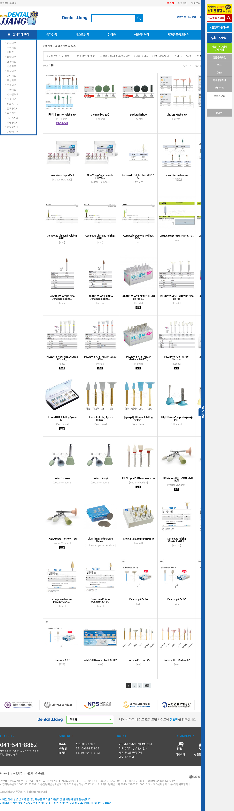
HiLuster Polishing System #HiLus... (100, 418)
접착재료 (11, 56)
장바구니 (195, 3)
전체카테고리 (20, 34)
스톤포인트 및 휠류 (85, 55)
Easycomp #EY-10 (138, 599)
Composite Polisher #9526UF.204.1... (176, 539)
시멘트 (10, 52)
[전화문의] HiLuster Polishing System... (138, 418)
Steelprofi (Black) (138, 114)
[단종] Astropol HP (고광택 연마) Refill (177, 479)
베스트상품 (82, 34)
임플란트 (11, 113)
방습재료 (11, 66)
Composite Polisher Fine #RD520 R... (138, 176)
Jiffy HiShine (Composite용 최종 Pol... (176, 418)
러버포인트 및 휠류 (59, 55)
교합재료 (11, 80)
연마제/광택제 (161, 55)
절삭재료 (11, 70)
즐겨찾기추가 (7, 3)
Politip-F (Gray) (100, 478)
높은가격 (199, 65)
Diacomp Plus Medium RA (176, 660)
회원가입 (182, 3)
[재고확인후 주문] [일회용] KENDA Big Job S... (138, 297)
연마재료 (11, 75)
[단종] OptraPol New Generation (138, 478)
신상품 (112, 34)
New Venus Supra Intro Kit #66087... (100, 176)
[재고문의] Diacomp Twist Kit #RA (100, 660)
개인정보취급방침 (36, 773)
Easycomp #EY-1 (62, 660)
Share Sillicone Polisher (177, 175)
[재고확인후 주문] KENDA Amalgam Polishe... (62, 297)
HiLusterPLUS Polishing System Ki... (62, 418)
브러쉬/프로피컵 (183, 55)
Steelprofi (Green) (100, 114)
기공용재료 (13, 117)
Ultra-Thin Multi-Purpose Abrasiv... (100, 539)
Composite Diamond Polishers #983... (62, 236)
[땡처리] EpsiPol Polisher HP (62, 114)
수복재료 (11, 47)
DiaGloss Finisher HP (177, 114)
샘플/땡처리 (141, 34)
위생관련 (11, 99)
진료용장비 (13, 108)
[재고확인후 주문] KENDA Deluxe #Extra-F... (62, 357)
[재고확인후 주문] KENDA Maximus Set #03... (138, 357)
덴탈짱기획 (13, 131)
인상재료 (11, 42)
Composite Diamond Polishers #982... (100, 236)
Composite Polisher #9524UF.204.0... (62, 600)
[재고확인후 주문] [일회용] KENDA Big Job (176, 297)
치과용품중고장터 (178, 34)
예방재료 (11, 89)
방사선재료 (13, 94)
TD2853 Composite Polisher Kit (138, 538)
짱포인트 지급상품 (186, 17)
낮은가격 (187, 65)
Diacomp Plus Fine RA (138, 660)
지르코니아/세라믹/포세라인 (115, 55)
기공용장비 (13, 122)
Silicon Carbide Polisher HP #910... (177, 235)
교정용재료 (13, 127)
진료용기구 (13, 103)
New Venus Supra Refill (62, 175)
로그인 (170, 3)
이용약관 (18, 773)
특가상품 (51, 34)
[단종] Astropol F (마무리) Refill (62, 538)
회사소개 (4, 773)
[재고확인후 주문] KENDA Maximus (176, 357)
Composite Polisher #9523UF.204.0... (100, 600)
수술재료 (11, 85)
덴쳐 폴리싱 (142, 55)
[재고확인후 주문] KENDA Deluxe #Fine (100, 357)
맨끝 (146, 685)
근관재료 (11, 61)
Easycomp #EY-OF (176, 599)
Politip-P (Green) (62, 478)
